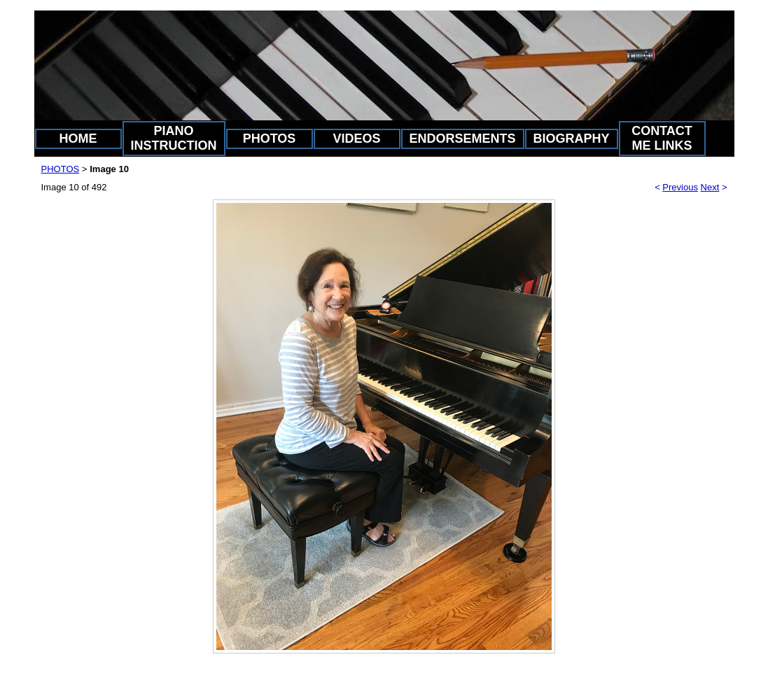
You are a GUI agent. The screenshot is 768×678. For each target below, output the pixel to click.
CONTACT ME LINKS (661, 138)
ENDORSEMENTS (463, 139)
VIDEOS (356, 139)
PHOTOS (269, 139)
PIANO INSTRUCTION (174, 138)
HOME (78, 139)
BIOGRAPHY (571, 139)
